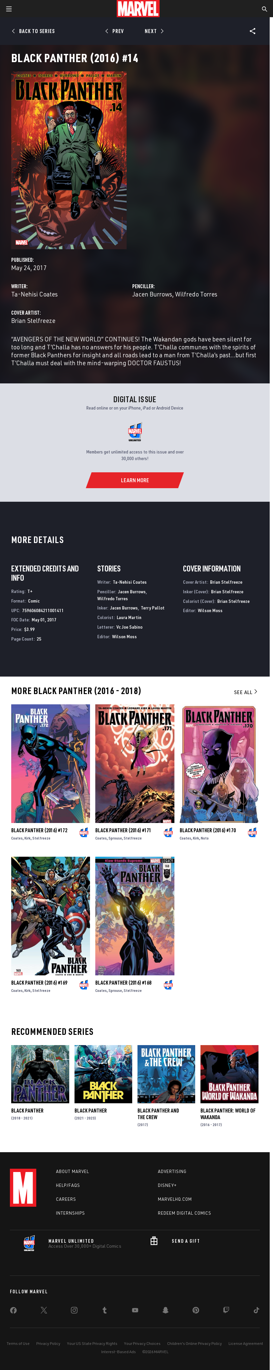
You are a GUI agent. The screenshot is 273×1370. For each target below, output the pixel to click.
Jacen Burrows (152, 294)
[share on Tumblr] (104, 1311)
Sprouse (115, 838)
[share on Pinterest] (196, 1311)
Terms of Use (18, 1343)
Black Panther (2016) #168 (123, 982)
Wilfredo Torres (196, 294)
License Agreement (245, 1343)
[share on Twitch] (226, 1311)
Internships (70, 1213)
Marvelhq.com (175, 1199)
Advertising (172, 1171)
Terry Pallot (153, 607)
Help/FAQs (68, 1185)
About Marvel (72, 1171)
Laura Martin (129, 617)
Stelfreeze (41, 838)
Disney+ (167, 1185)
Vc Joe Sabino (129, 627)
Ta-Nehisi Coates (34, 294)
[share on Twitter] (44, 1311)
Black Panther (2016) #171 (123, 830)
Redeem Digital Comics (184, 1213)
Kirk (27, 838)
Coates (17, 838)
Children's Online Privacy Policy (194, 1343)
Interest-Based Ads (118, 1351)
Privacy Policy (48, 1343)
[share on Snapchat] (165, 1311)
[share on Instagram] (74, 1311)
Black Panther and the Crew (158, 1113)
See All (246, 692)
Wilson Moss (124, 636)
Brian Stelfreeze (33, 320)
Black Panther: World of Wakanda (228, 1113)
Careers (66, 1199)
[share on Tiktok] (256, 1311)
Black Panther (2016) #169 (39, 982)
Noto (205, 838)
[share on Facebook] (13, 1312)
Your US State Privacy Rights (92, 1343)
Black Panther (27, 1110)
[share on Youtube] (135, 1311)
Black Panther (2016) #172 (39, 830)
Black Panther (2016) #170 (208, 830)
